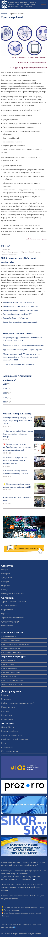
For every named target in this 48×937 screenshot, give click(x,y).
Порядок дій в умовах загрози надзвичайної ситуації (24, 907)
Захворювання (13, 252)
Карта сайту (10, 874)
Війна (3, 743)
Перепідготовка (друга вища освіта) (15, 644)
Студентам (5, 711)
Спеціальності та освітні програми (14, 739)
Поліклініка (6, 249)
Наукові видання (7, 664)
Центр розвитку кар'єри (10, 622)
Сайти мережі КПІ (8, 660)
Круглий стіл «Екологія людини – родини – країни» (22, 349)
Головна (4, 14)
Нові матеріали (22, 874)
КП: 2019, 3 (5, 246)
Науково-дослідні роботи (10, 672)
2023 (5, 397)
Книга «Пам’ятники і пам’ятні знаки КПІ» (19, 303)
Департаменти (6, 578)
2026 (5, 384)
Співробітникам (7, 719)
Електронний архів (8, 676)
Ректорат (4, 570)
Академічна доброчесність (11, 735)
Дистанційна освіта (8, 636)
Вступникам (6, 699)
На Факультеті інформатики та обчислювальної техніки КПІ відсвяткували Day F (15, 460)
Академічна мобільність (10, 640)
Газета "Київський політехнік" (12, 680)
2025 (5, 388)
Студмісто (5, 614)
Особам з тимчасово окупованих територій (17, 703)
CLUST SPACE (7, 747)
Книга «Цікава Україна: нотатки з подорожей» (20, 306)
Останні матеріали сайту (17, 413)
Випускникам (6, 715)
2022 (5, 402)
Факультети (5, 586)
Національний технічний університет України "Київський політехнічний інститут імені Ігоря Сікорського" (22, 4)
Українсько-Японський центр (12, 618)
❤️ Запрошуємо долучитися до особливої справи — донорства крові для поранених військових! (17, 447)
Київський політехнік (9, 255)
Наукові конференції (9, 668)
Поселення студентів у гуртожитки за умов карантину (23, 345)
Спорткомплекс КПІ (9, 610)
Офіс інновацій (7, 626)
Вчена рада (5, 574)
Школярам (5, 695)
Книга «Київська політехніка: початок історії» (20, 310)
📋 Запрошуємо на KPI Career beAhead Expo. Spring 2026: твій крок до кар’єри (18, 434)
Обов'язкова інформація (23, 871)
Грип (3, 252)
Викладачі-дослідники (9, 731)
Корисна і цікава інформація (31, 252)
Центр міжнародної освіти (11, 652)
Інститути (5, 582)
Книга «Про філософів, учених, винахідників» (20, 322)
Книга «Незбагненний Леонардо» (16, 318)
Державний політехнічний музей (13, 602)
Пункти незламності (11, 910)
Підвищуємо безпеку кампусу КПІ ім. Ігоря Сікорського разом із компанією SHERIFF (17, 420)
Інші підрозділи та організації (12, 594)
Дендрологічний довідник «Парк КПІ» (18, 314)
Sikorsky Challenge (8, 727)
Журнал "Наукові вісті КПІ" (12, 684)
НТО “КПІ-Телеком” (9, 606)
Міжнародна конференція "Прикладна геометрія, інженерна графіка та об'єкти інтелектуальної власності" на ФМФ (21, 357)
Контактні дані (7, 871)
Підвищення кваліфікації (10, 648)
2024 (5, 393)
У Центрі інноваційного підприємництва (18, 364)
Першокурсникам (8, 707)
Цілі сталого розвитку (9, 751)
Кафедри (4, 590)
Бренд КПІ (37, 871)
